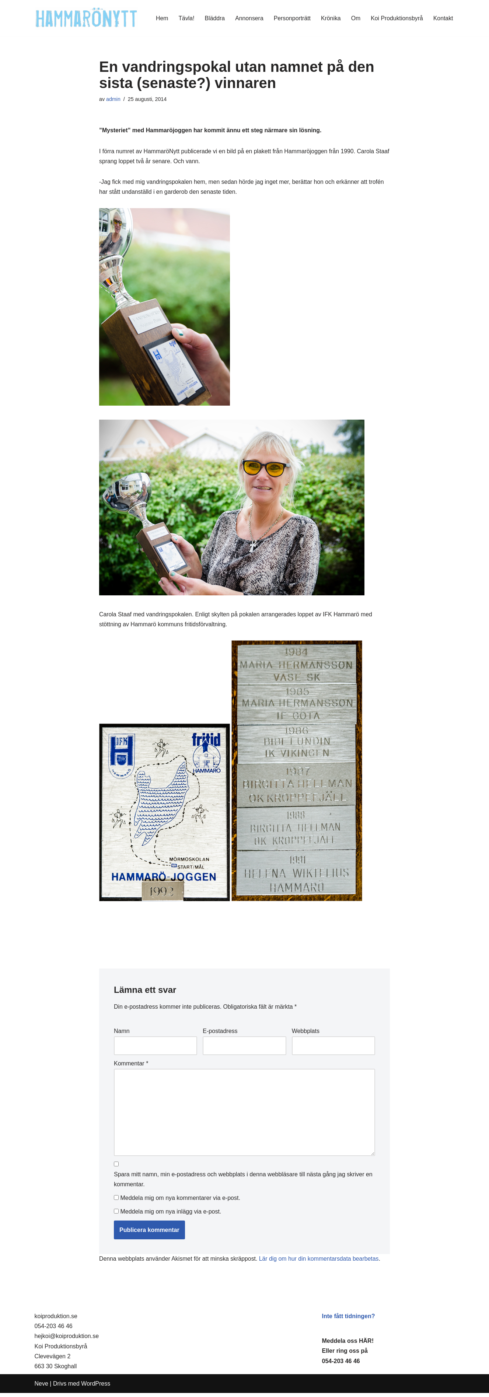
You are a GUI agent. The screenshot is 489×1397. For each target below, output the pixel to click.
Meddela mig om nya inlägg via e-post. (170, 1215)
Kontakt (443, 18)
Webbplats (305, 1033)
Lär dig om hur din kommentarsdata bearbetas (321, 1263)
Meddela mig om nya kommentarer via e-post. (180, 1202)
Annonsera (247, 18)
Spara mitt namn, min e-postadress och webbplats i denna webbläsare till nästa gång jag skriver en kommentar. (243, 1183)
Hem (160, 18)
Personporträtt (291, 18)
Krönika (330, 18)
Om (355, 18)
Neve (41, 1387)
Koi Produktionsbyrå (396, 18)
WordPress (95, 1387)
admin (113, 99)
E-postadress (220, 1033)
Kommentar (131, 1065)
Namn (122, 1033)
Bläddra (213, 18)
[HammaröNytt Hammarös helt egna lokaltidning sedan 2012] (86, 18)
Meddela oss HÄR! (348, 1345)
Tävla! (185, 18)
